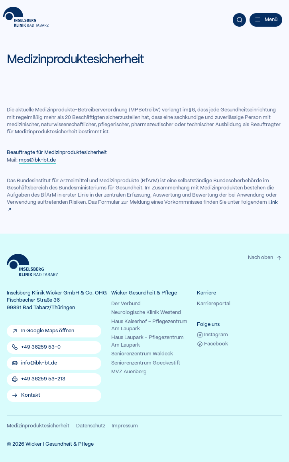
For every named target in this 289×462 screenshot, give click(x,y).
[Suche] (239, 20)
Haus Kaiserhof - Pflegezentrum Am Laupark (149, 325)
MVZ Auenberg (129, 372)
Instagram (212, 335)
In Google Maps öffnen (47, 331)
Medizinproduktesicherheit (38, 426)
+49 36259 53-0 (41, 347)
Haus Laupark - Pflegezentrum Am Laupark (147, 341)
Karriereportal (213, 304)
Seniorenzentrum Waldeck (142, 354)
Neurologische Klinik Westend (146, 312)
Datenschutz (90, 426)
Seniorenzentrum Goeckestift (145, 363)
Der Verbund (126, 304)
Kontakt (30, 395)
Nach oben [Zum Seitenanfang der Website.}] (265, 258)
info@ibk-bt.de (39, 363)
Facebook (212, 344)
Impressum (125, 426)
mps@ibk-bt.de (37, 160)
